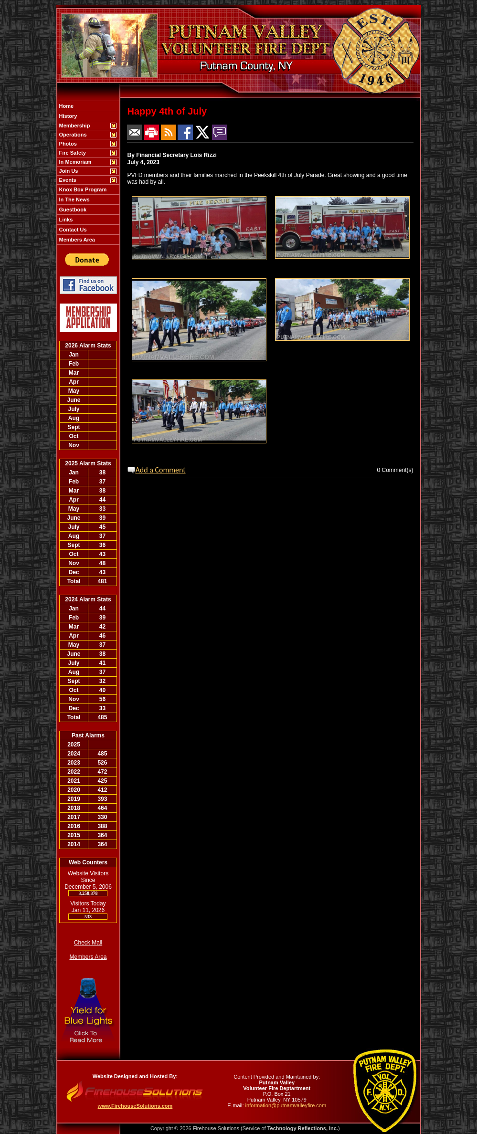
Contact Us (72, 229)
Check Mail (88, 942)
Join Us (68, 171)
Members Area (76, 239)
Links (65, 219)
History (67, 116)
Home (66, 106)
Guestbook (72, 209)
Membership (74, 125)
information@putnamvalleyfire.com (286, 1105)
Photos (67, 144)
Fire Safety (72, 153)
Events (67, 180)
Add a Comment (161, 469)
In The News (74, 199)
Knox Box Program (82, 189)
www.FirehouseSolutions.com (135, 1106)
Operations (72, 134)
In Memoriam (75, 162)
